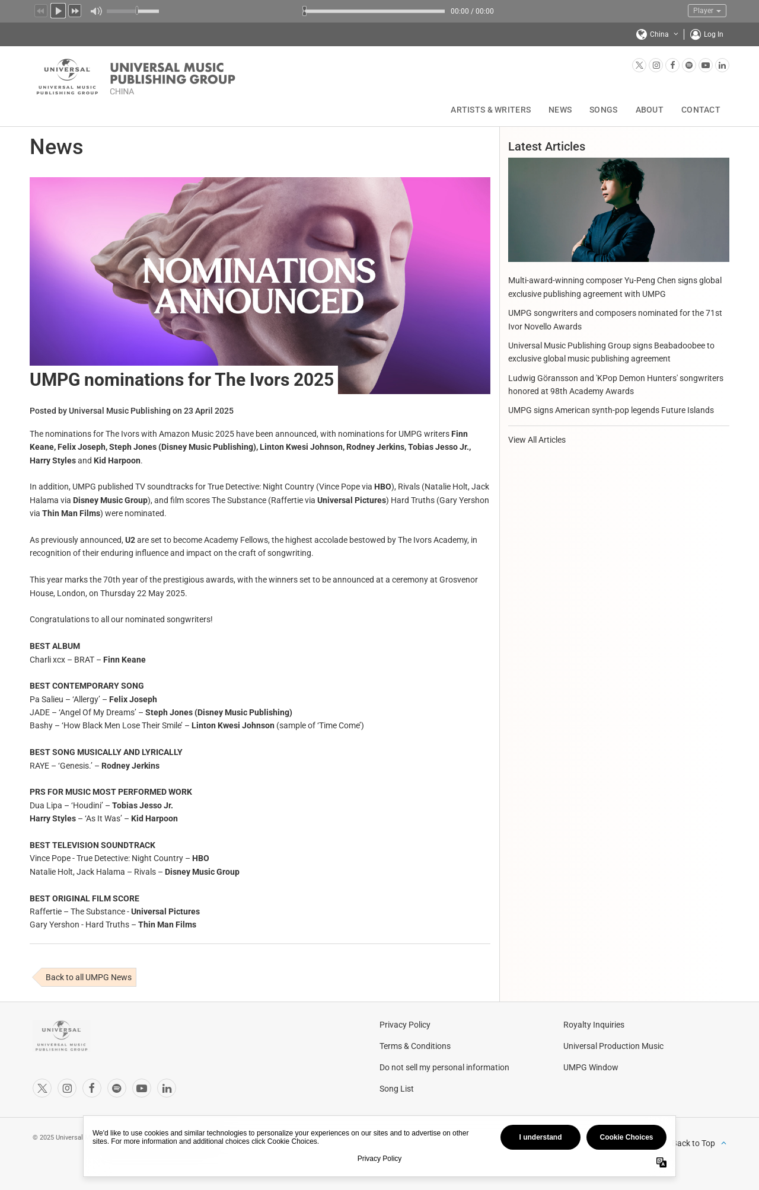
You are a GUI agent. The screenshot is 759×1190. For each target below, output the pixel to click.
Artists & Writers (491, 109)
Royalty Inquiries (593, 1024)
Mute (96, 11)
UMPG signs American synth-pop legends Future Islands (611, 410)
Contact (700, 109)
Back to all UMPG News (89, 977)
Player (707, 11)
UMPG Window (590, 1067)
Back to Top (693, 1143)
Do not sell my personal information (444, 1067)
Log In (713, 34)
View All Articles (537, 439)
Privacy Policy (405, 1024)
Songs (603, 109)
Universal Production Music (613, 1046)
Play (58, 9)
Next (75, 9)
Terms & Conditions (415, 1046)
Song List (397, 1088)
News (560, 109)
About (650, 109)
